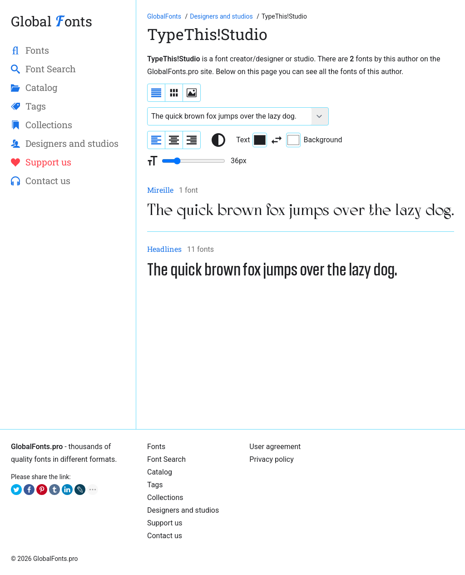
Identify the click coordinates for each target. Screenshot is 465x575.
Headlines (164, 249)
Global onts (51, 21)
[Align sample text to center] (174, 140)
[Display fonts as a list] (156, 93)
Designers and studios (183, 510)
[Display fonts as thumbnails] (192, 93)
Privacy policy (271, 459)
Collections (165, 497)
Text (251, 140)
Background (314, 140)
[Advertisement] (300, 354)
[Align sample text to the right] (192, 140)
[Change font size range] (193, 161)
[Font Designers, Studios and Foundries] (222, 16)
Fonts (156, 446)
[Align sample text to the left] (156, 140)
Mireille (160, 190)
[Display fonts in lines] (174, 93)
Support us (165, 523)
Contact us (164, 535)
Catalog (159, 472)
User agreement (275, 446)
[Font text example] (230, 116)
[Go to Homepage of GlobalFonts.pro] (165, 16)
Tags (155, 484)
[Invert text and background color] (276, 140)
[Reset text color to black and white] (218, 140)
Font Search (166, 459)
